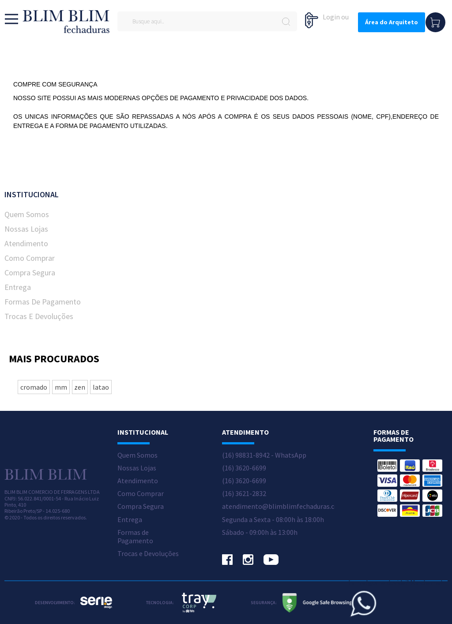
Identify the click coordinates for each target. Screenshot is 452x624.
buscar (286, 21)
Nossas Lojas (26, 229)
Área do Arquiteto (391, 22)
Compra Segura (29, 272)
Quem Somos (26, 214)
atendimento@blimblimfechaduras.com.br (287, 506)
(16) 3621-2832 (244, 493)
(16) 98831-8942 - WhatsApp (264, 455)
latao (101, 387)
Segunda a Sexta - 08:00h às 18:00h (273, 519)
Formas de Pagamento (42, 302)
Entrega (17, 287)
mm (61, 387)
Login (331, 16)
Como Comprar (29, 258)
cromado (33, 387)
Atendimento (26, 243)
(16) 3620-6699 (244, 468)
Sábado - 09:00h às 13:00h (260, 532)
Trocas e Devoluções (38, 316)
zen (79, 387)
